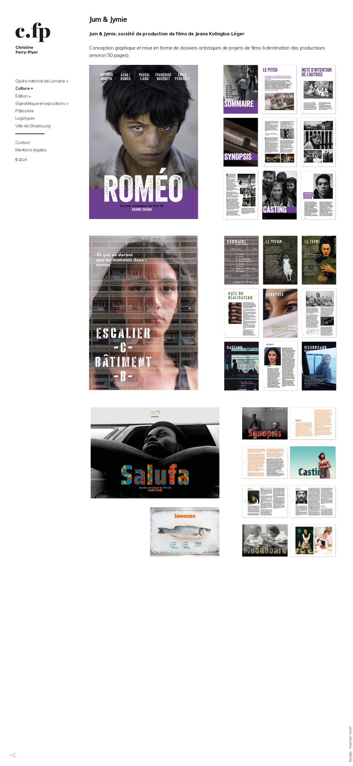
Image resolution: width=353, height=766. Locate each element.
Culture (22, 88)
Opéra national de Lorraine (40, 80)
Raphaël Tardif (350, 737)
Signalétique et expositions (40, 103)
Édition (21, 95)
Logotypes (25, 118)
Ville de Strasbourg (32, 125)
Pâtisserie (24, 110)
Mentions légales (31, 149)
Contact (22, 142)
